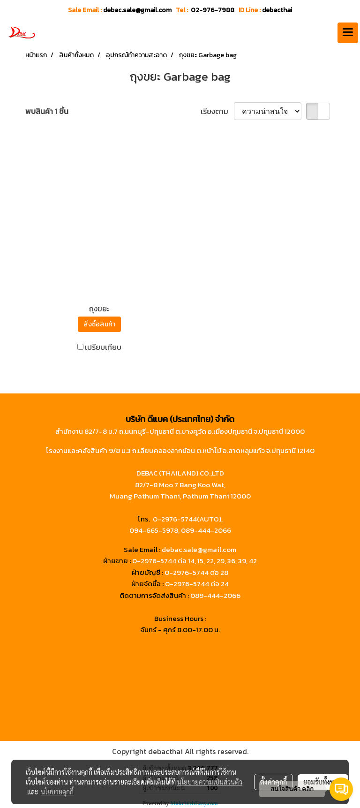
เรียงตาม (217, 111)
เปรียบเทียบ (103, 347)
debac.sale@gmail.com (199, 549)
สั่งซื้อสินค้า (99, 324)
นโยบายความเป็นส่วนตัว (209, 782)
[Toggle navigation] (348, 33)
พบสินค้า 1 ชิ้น (46, 111)
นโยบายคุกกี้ (57, 791)
